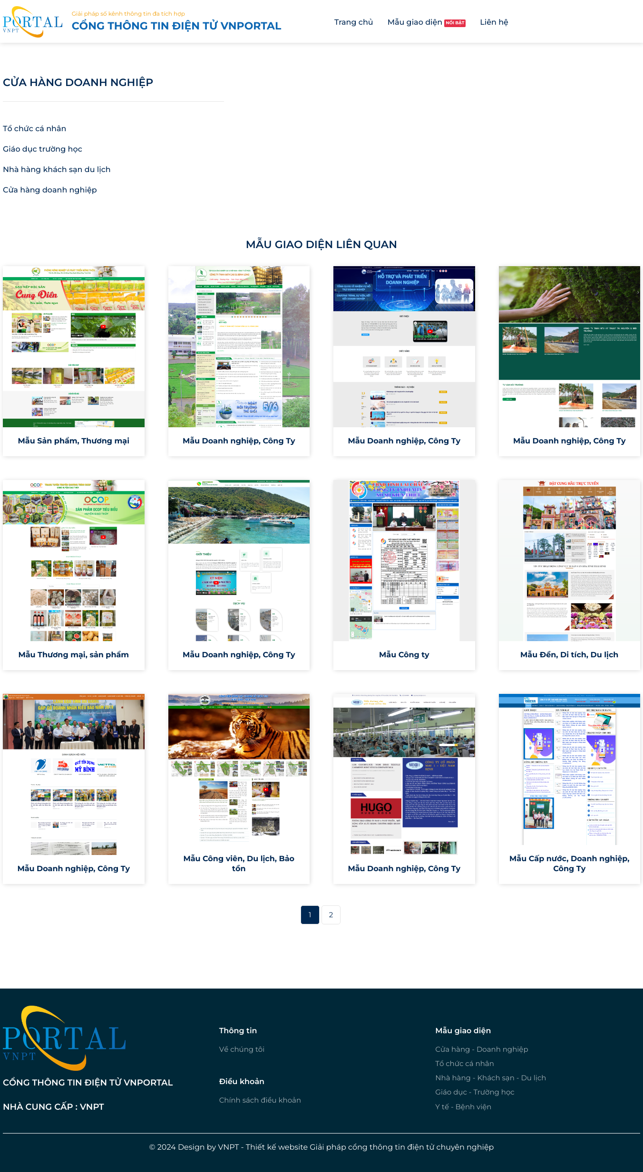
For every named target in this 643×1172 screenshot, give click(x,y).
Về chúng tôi (242, 1049)
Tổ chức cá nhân (464, 1063)
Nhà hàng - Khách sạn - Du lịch (490, 1077)
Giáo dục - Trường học (474, 1091)
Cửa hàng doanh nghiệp (78, 82)
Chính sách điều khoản (260, 1100)
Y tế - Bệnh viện (463, 1106)
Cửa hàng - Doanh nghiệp (481, 1049)
